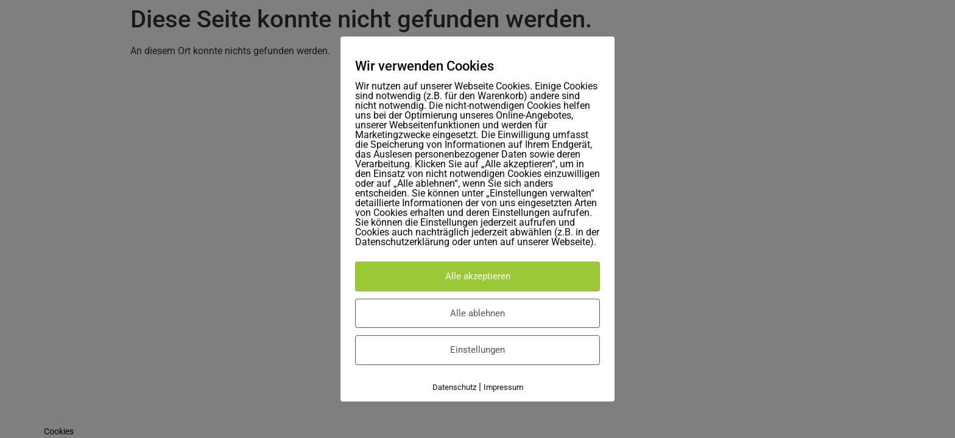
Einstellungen (477, 349)
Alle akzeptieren (477, 276)
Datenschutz (454, 387)
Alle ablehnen (477, 313)
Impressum (503, 387)
